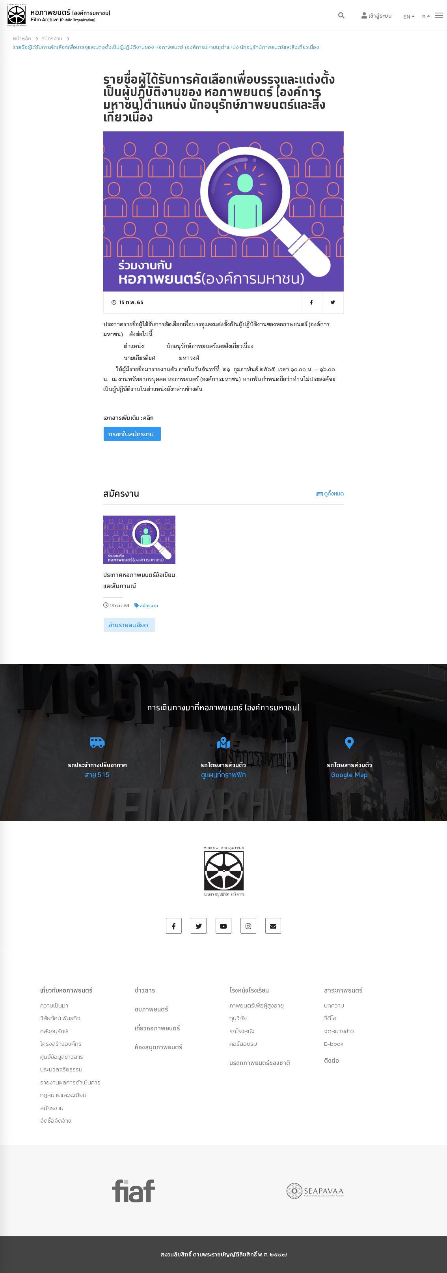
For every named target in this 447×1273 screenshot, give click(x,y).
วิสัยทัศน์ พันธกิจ (60, 1018)
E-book (333, 1043)
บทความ (334, 1005)
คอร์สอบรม (243, 1043)
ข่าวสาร (145, 990)
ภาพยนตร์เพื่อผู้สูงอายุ (256, 1005)
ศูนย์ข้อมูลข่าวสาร (61, 1056)
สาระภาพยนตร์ (343, 990)
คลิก (148, 418)
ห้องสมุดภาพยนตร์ (158, 1047)
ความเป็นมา (54, 1005)
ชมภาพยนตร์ (151, 1009)
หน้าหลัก (22, 38)
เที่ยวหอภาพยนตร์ (157, 1028)
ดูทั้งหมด (330, 494)
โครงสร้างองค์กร (61, 1043)
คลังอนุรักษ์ (54, 1031)
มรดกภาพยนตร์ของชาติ (259, 1062)
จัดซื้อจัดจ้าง (55, 1120)
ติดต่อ (331, 1060)
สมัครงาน (51, 38)
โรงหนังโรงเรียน (249, 990)
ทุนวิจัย (238, 1018)
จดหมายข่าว (339, 1031)
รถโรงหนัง (242, 1031)
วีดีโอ (330, 1018)
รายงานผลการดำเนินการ (70, 1082)
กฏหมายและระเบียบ (63, 1094)
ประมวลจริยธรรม (61, 1069)
